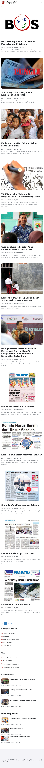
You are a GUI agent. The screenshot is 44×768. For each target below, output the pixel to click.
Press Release (7, 646)
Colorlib (5, 762)
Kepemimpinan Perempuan (11, 664)
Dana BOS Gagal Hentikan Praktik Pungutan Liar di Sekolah (18, 42)
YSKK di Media (7, 642)
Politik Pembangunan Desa (11, 639)
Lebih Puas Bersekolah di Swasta (17, 406)
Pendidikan (6, 636)
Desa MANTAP (7, 661)
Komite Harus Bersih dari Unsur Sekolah (21, 454)
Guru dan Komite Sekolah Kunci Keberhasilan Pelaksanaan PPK (17, 248)
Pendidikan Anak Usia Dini (10, 658)
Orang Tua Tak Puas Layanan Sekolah (20, 505)
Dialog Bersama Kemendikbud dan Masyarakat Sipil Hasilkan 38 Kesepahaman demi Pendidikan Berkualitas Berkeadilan (18, 352)
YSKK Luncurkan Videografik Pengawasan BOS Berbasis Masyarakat (20, 195)
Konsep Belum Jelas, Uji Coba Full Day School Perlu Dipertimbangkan (20, 299)
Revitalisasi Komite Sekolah (11, 667)
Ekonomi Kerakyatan (9, 633)
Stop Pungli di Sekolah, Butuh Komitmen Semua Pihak (16, 93)
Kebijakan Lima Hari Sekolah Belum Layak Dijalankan (19, 144)
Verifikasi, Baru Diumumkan (15, 604)
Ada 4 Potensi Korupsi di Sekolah (17, 553)
